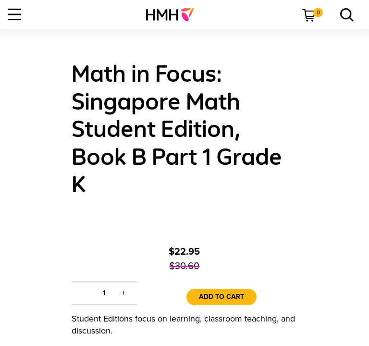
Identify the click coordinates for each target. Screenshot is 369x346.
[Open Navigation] (14, 14)
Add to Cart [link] (221, 297)
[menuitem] (173, 14)
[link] (173, 14)
